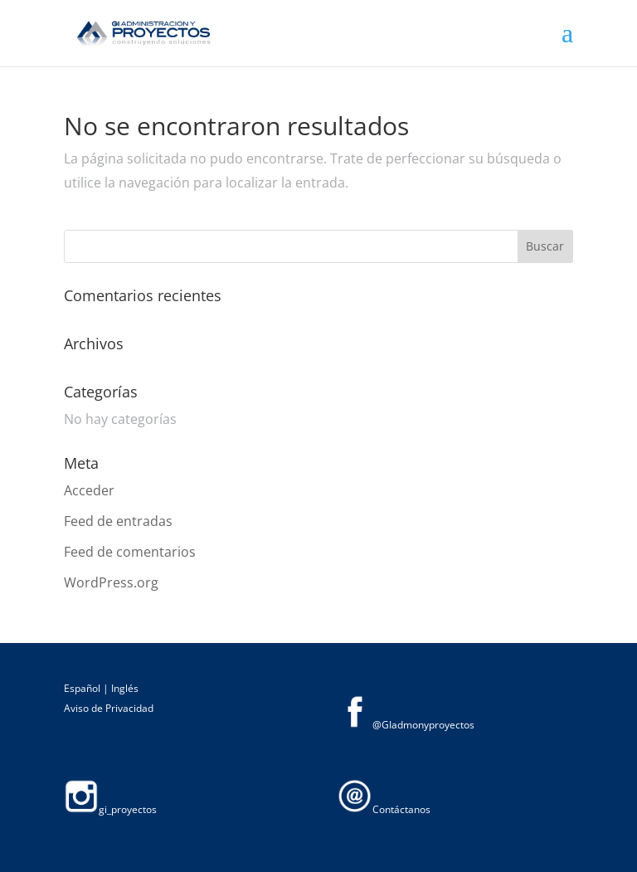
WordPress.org (111, 582)
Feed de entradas (118, 521)
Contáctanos (384, 809)
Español (83, 688)
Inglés (125, 688)
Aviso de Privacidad (108, 708)
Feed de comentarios (130, 552)
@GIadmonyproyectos (406, 725)
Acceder (89, 490)
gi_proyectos (110, 809)
